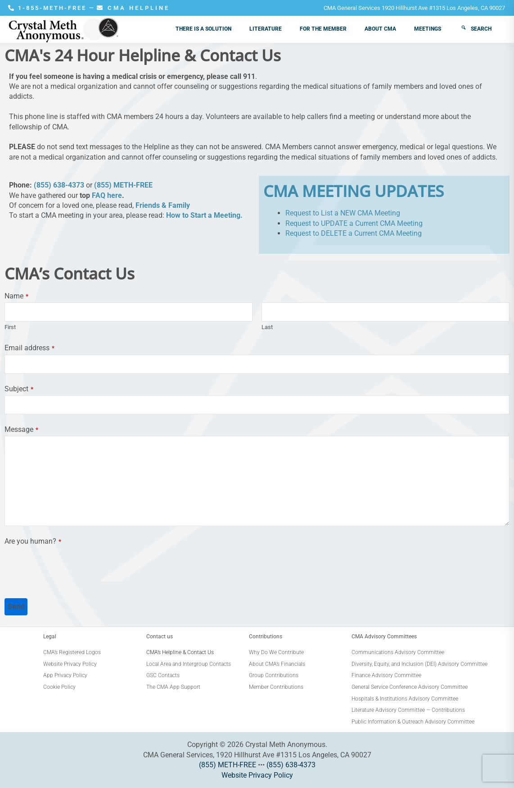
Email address (29, 348)
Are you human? (33, 541)
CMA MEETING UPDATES (353, 191)
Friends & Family (162, 205)
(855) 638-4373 (59, 185)
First (10, 327)
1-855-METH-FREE (48, 8)
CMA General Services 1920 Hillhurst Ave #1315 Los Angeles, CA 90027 (414, 8)
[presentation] (73, 565)
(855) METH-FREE (123, 185)
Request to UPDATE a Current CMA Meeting (354, 223)
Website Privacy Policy (257, 775)
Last (267, 327)
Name (16, 296)
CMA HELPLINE (133, 8)
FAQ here (107, 195)
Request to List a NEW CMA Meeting (342, 213)
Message (21, 429)
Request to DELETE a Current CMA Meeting (353, 233)
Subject (19, 389)
